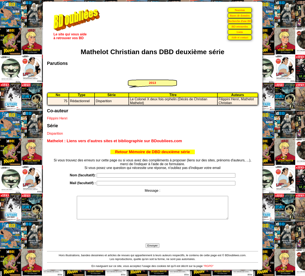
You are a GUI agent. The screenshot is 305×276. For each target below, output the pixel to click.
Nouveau (240, 10)
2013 (152, 82)
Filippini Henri (57, 118)
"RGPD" (208, 270)
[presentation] (153, 236)
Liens (240, 31)
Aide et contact (239, 37)
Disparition (55, 133)
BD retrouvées (240, 26)
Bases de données (240, 15)
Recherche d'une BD (239, 21)
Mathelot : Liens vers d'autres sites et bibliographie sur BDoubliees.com (114, 141)
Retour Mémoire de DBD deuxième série (152, 152)
